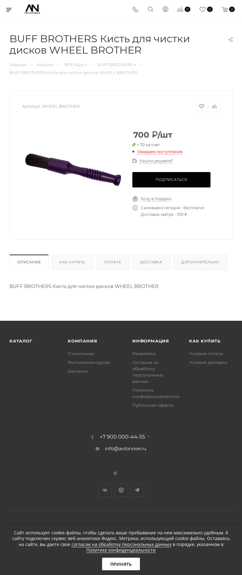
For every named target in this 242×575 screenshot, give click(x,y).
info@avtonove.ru (125, 448)
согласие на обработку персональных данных (121, 544)
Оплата (112, 262)
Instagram (121, 490)
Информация (150, 340)
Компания (82, 340)
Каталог (20, 340)
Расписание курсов (89, 362)
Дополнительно (200, 262)
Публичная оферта (152, 405)
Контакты (78, 371)
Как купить (72, 262)
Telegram (137, 490)
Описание (29, 262)
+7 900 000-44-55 (122, 437)
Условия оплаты (206, 353)
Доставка (151, 262)
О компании (81, 353)
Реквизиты (144, 353)
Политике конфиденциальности (121, 550)
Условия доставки (208, 362)
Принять (121, 564)
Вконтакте (105, 490)
